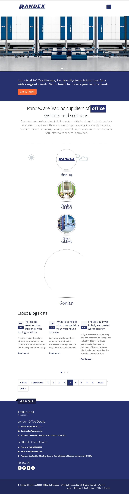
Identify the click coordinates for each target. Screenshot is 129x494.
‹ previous (37, 382)
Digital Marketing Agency (94, 485)
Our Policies (89, 488)
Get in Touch (27, 91)
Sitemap (77, 488)
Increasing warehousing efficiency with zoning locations (30, 327)
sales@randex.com (34, 431)
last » (23, 388)
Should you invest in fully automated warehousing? (99, 325)
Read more (23, 353)
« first (23, 382)
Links (69, 488)
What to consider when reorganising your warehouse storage (64, 327)
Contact (106, 488)
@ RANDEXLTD (23, 415)
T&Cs (98, 488)
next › (100, 382)
